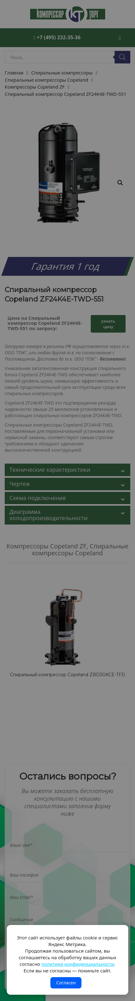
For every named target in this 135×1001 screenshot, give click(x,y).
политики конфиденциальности (77, 964)
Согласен (66, 983)
